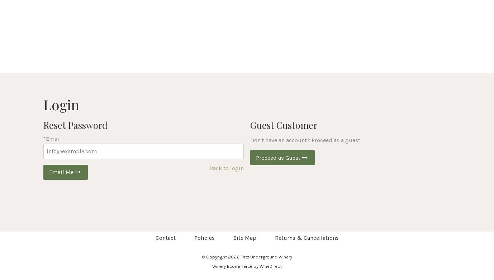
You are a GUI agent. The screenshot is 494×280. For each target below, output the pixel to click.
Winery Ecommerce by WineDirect (247, 266)
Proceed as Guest (282, 157)
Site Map (244, 237)
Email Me (65, 172)
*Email (52, 138)
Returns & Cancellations (307, 237)
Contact (166, 237)
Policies (204, 237)
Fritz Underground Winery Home (247, 36)
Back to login (226, 168)
